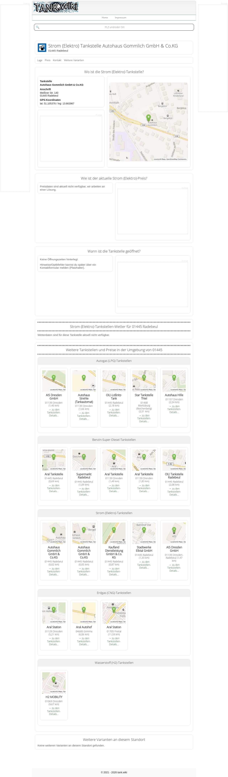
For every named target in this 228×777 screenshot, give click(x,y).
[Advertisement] (67, 138)
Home (105, 17)
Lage (39, 60)
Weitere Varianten (74, 60)
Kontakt (57, 60)
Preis (47, 60)
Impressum (120, 17)
